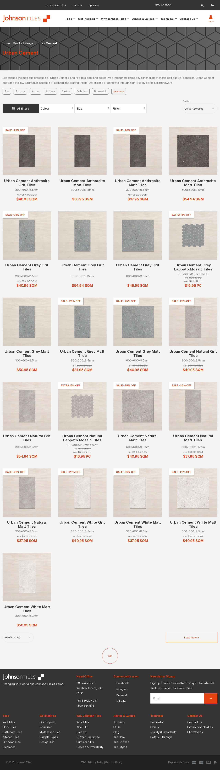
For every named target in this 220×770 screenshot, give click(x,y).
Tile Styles (120, 747)
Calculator (157, 722)
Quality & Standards (163, 732)
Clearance (9, 747)
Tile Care (119, 737)
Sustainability (85, 742)
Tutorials (119, 722)
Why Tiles (82, 722)
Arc (7, 91)
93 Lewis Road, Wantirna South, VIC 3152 (89, 688)
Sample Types (49, 737)
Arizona (20, 91)
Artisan (50, 91)
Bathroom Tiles (12, 732)
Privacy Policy (96, 762)
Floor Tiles (9, 727)
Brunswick (100, 91)
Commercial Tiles (56, 5)
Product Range (23, 43)
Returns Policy (113, 762)
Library (154, 727)
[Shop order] (200, 108)
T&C (83, 762)
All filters (23, 108)
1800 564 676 (85, 706)
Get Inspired (88, 18)
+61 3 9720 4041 (86, 701)
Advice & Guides (145, 18)
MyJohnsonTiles (50, 732)
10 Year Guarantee (88, 737)
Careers (77, 5)
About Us (82, 727)
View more (118, 91)
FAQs (116, 727)
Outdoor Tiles (12, 742)
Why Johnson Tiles (115, 18)
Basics (66, 91)
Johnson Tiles (23, 762)
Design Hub (47, 742)
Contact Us (189, 18)
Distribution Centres (200, 727)
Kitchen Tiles (11, 737)
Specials (94, 5)
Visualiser (46, 727)
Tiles (70, 18)
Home (6, 43)
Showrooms (195, 732)
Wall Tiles (9, 722)
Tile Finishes (121, 742)
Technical (169, 18)
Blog (116, 732)
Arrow (35, 91)
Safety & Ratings (161, 737)
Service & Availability (89, 747)
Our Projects (48, 722)
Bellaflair (82, 91)
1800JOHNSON (163, 4)
